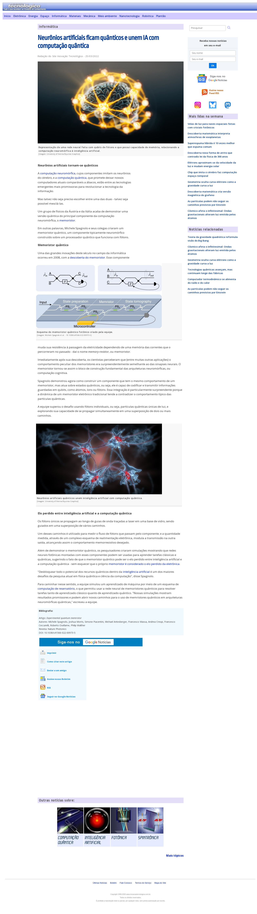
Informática (59, 16)
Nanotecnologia (129, 16)
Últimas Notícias (100, 883)
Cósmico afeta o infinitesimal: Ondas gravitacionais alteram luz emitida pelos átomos (212, 214)
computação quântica (72, 178)
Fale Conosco (126, 883)
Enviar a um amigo (57, 670)
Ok (212, 65)
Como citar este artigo (59, 661)
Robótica (147, 16)
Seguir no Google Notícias (61, 696)
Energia (33, 16)
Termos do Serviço (143, 883)
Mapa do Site (160, 883)
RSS (49, 687)
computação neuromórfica (57, 173)
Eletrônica (19, 16)
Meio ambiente (107, 16)
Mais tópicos (175, 855)
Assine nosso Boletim (58, 679)
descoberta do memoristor (87, 257)
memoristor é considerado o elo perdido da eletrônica (144, 564)
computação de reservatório (56, 588)
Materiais (75, 16)
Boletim (113, 883)
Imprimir (51, 652)
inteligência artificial (136, 572)
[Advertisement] (18, 73)
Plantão (161, 16)
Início (7, 16)
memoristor (67, 220)
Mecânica (89, 16)
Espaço (44, 16)
